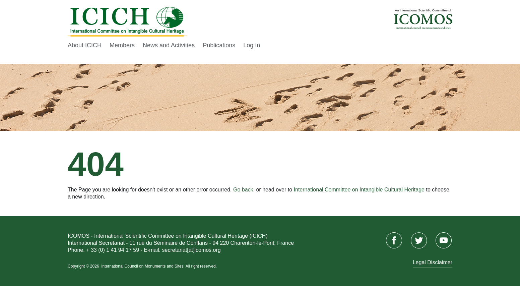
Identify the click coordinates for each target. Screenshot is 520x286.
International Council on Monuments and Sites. (143, 266)
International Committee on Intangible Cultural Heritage (359, 189)
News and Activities (169, 45)
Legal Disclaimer (432, 262)
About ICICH (85, 45)
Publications (219, 45)
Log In (251, 45)
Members (122, 45)
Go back (243, 189)
